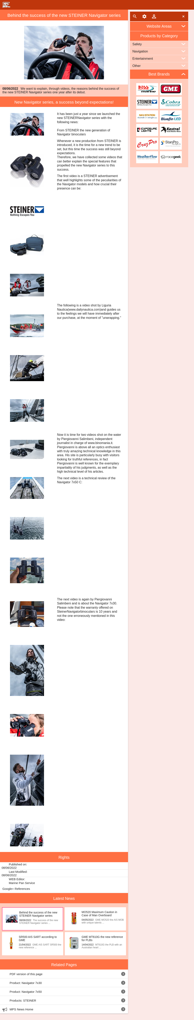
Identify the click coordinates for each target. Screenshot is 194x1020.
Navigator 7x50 (67, 482)
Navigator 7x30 (105, 603)
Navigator (84, 118)
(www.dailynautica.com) (84, 309)
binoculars (88, 611)
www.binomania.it (100, 443)
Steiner (62, 611)
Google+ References (16, 888)
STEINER (70, 118)
